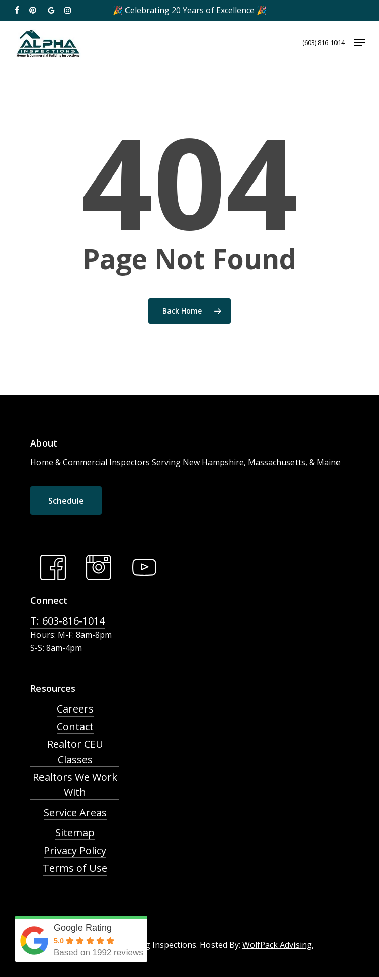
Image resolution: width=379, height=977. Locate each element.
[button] (359, 42)
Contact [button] (75, 726)
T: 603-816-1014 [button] (67, 621)
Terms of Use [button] (75, 868)
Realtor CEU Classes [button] (75, 751)
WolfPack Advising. (277, 944)
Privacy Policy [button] (75, 850)
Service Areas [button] (75, 812)
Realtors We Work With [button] (75, 784)
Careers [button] (75, 709)
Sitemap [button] (75, 832)
